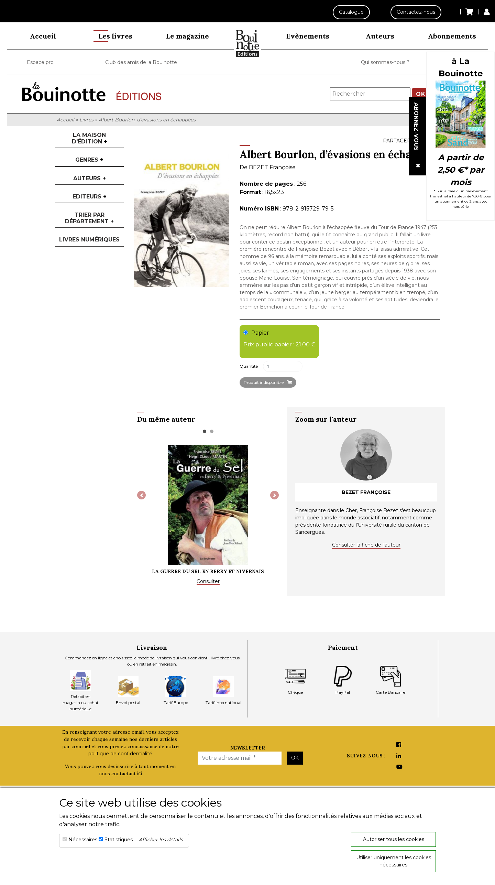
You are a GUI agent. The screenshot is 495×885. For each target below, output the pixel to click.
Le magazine (187, 36)
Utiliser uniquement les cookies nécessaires (393, 861)
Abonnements (452, 36)
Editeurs (90, 196)
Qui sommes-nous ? (385, 62)
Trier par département (89, 218)
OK (295, 758)
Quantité (249, 366)
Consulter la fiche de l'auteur (366, 545)
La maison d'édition (89, 138)
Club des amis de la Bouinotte (141, 62)
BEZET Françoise (272, 167)
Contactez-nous (414, 12)
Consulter (208, 581)
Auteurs (380, 36)
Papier (279, 339)
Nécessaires (82, 840)
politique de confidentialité (120, 754)
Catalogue (348, 12)
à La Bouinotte (461, 67)
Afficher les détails (161, 840)
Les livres (115, 36)
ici (139, 773)
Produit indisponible (268, 382)
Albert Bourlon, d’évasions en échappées (147, 120)
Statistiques (118, 840)
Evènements (307, 36)
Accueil (43, 36)
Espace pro (40, 62)
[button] (141, 495)
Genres (89, 160)
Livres (86, 120)
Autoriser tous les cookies (393, 839)
